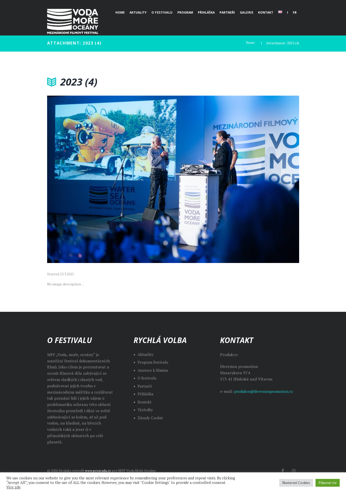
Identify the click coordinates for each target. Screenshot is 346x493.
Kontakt (145, 402)
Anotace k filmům (154, 370)
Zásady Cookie (151, 418)
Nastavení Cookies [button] (296, 482)
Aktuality (146, 354)
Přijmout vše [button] (328, 482)
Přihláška (146, 394)
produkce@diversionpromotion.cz (265, 391)
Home (250, 43)
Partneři (145, 386)
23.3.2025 (67, 274)
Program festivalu (154, 362)
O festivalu (148, 378)
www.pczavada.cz (99, 470)
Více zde (13, 487)
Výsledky (145, 409)
